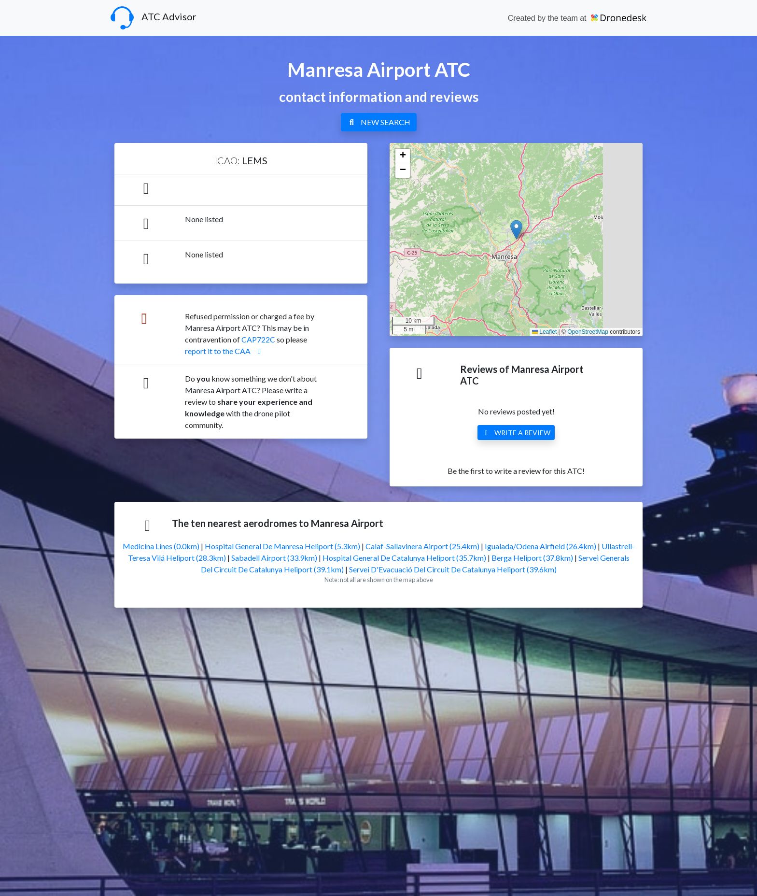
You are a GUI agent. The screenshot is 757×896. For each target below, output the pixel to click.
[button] (516, 230)
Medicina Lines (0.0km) (161, 546)
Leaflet (544, 331)
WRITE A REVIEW (516, 432)
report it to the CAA (224, 351)
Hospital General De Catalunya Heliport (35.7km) (404, 557)
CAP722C (258, 339)
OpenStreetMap (587, 331)
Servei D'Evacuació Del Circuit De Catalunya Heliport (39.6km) (453, 569)
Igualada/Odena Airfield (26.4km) (540, 546)
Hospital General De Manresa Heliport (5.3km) (282, 546)
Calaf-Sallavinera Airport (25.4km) (422, 546)
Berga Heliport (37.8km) (532, 557)
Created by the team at (577, 18)
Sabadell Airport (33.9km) (274, 557)
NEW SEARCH (378, 122)
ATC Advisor (153, 17)
